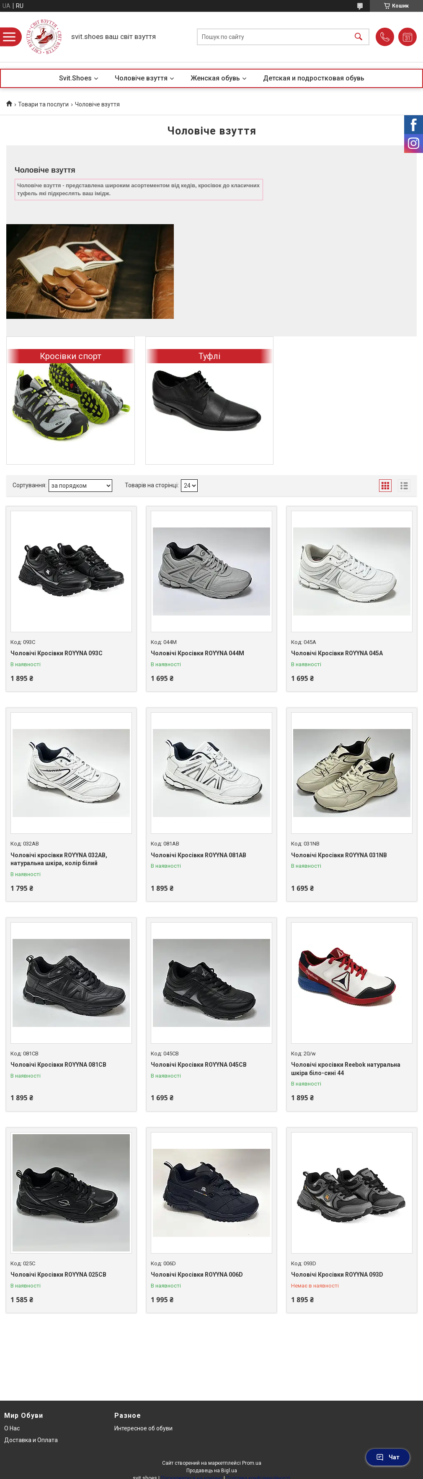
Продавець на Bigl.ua (211, 1471)
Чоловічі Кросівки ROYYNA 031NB (339, 855)
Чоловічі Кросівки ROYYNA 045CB (199, 1064)
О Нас (12, 1428)
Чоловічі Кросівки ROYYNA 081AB (198, 855)
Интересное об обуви (143, 1428)
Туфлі (209, 356)
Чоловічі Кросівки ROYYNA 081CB (58, 1064)
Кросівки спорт (70, 356)
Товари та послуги (43, 104)
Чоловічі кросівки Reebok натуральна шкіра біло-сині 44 (345, 1068)
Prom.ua (251, 1463)
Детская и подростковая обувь (313, 78)
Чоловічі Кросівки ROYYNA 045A (337, 653)
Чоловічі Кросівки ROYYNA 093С (56, 653)
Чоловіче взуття (141, 78)
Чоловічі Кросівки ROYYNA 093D (337, 1274)
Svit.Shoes (75, 78)
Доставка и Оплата (31, 1440)
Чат (388, 1457)
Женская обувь (215, 78)
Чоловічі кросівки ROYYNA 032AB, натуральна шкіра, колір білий (58, 859)
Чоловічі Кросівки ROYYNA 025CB (58, 1274)
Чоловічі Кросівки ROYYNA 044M (197, 653)
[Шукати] (358, 37)
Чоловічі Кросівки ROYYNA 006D (197, 1274)
